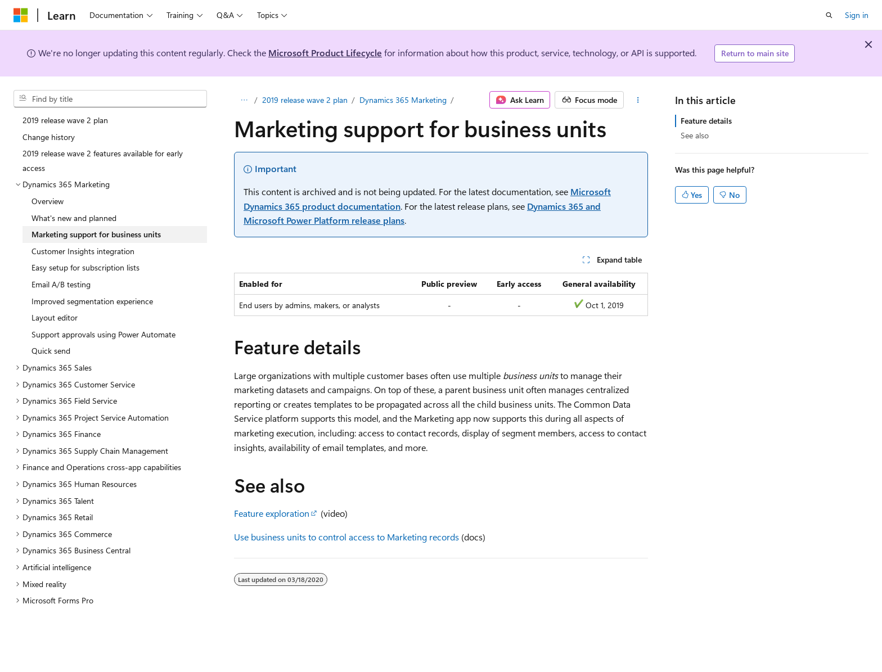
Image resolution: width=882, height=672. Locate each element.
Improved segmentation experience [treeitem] (92, 301)
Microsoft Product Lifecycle (325, 52)
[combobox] (110, 99)
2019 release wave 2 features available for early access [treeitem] (102, 160)
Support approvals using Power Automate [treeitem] (104, 334)
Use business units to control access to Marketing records (346, 537)
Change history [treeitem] (48, 137)
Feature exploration (271, 513)
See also (695, 135)
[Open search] (829, 15)
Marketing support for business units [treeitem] (96, 234)
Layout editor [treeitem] (55, 317)
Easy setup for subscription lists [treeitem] (86, 267)
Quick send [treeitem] (51, 350)
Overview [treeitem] (48, 201)
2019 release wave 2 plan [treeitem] (65, 120)
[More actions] (638, 100)
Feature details (706, 120)
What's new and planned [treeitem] (74, 218)
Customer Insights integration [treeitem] (83, 251)
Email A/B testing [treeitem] (61, 284)
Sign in (856, 15)
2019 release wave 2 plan (305, 99)
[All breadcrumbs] (244, 100)
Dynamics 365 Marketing (403, 99)
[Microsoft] (21, 15)
